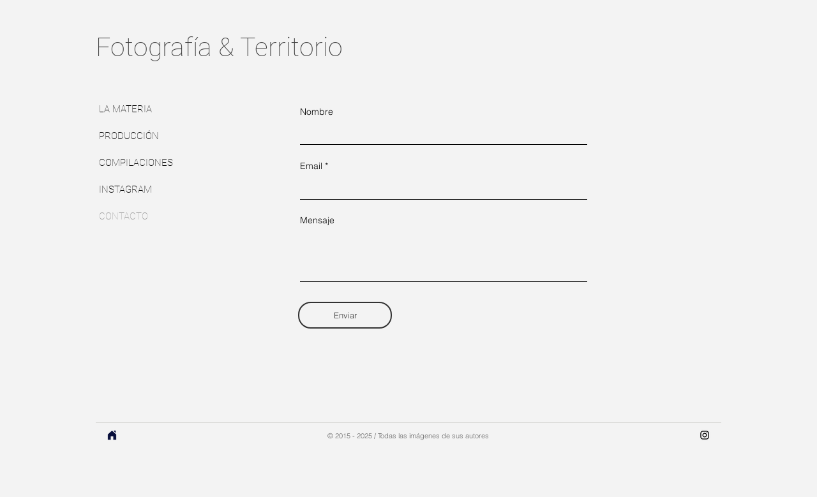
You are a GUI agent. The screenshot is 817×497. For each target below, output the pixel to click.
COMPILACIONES (136, 162)
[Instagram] (704, 435)
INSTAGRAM (125, 189)
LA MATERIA (125, 109)
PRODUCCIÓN (129, 136)
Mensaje (317, 220)
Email (311, 165)
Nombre (316, 111)
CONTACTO (123, 216)
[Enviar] (345, 315)
